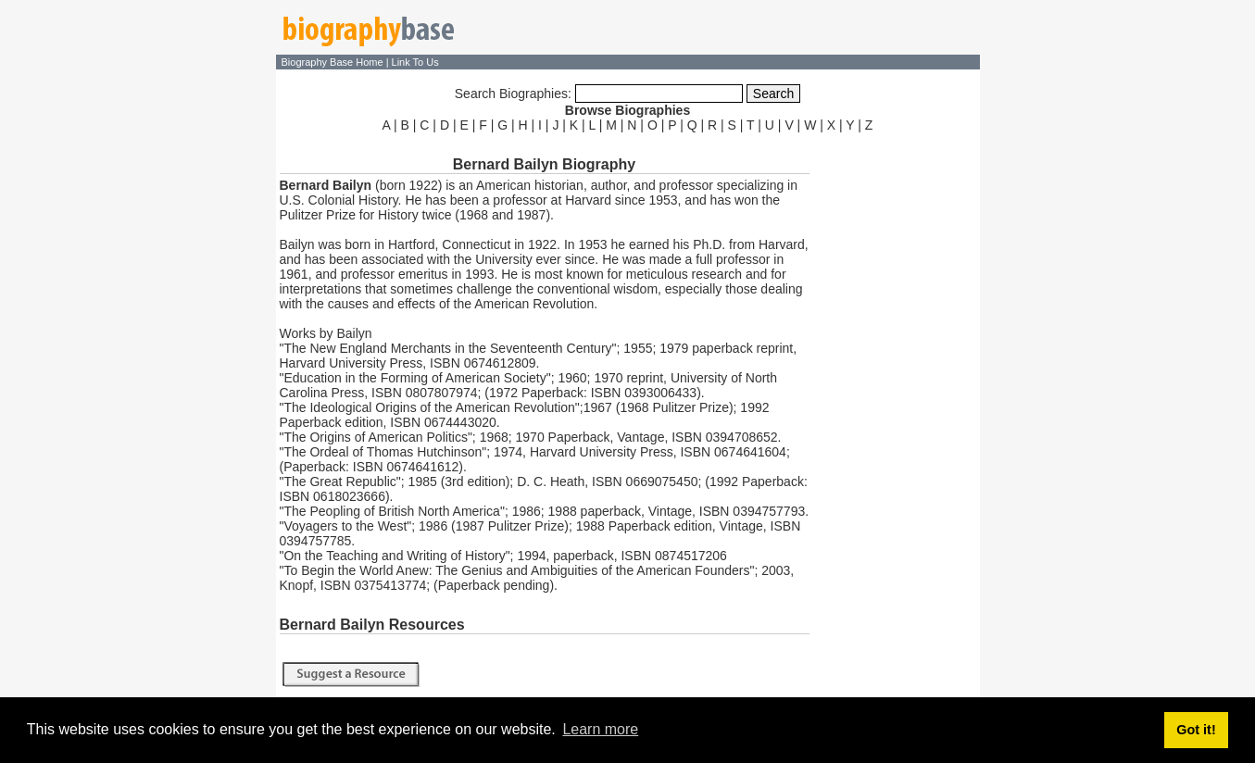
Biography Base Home (334, 62)
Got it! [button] (1195, 729)
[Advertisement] (896, 415)
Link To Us (415, 62)
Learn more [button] (600, 729)
